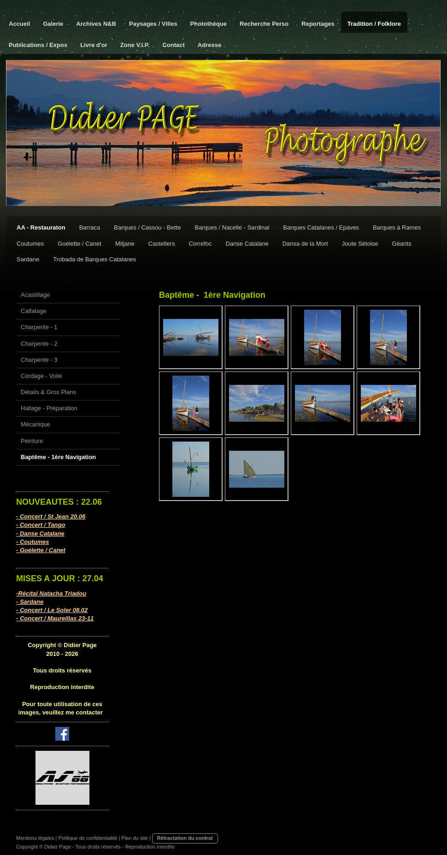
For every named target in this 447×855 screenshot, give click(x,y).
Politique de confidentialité (88, 838)
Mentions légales (35, 838)
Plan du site (134, 838)
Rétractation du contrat (185, 838)
